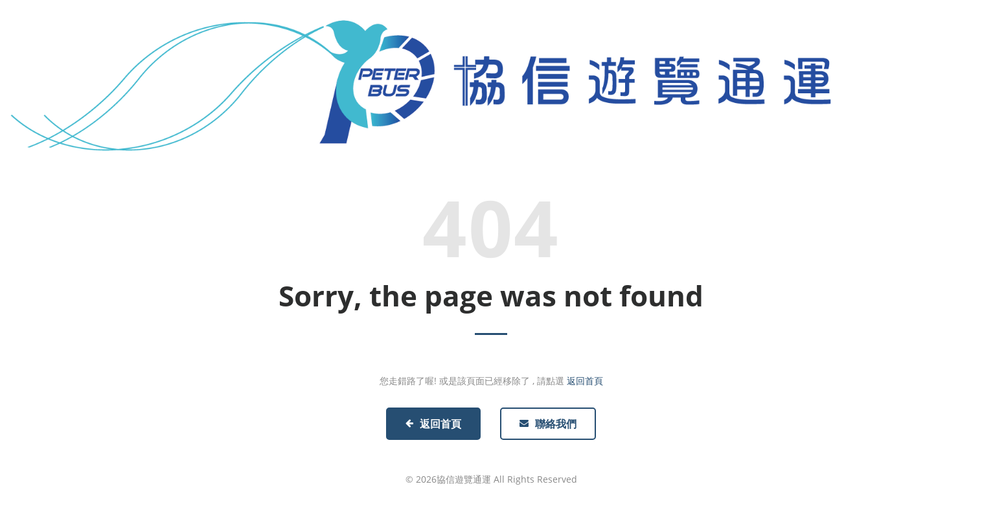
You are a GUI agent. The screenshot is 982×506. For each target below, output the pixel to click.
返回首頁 (585, 380)
